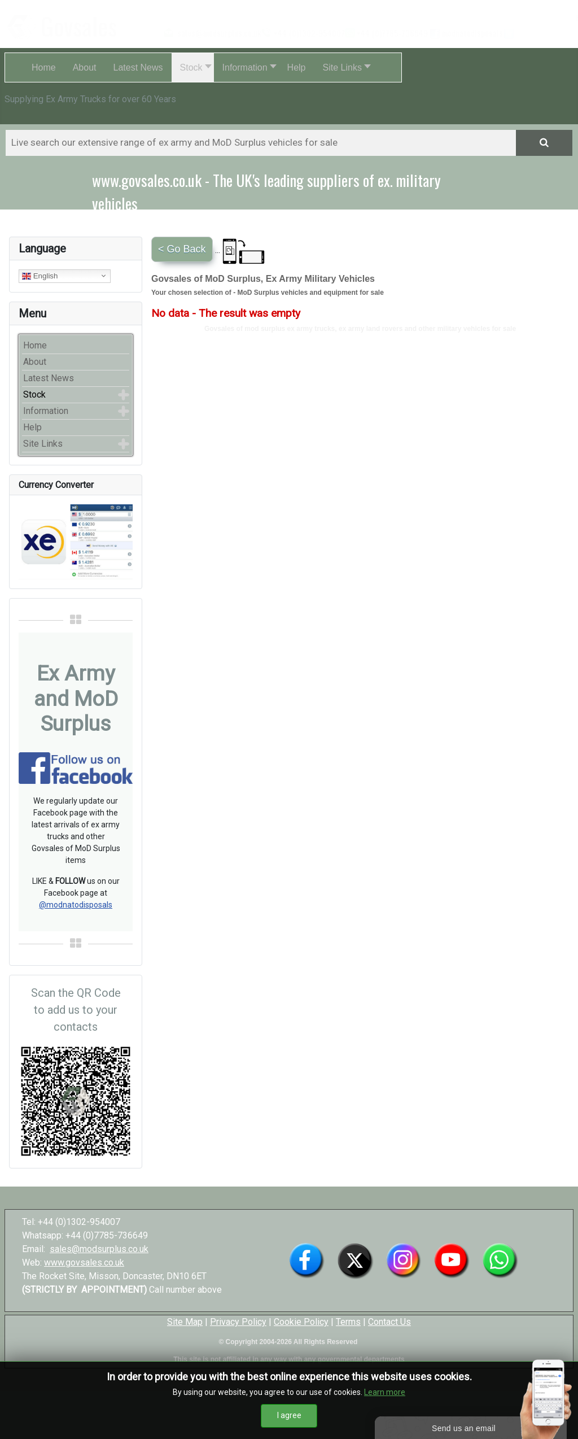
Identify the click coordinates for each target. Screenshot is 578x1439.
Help (32, 427)
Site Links (43, 443)
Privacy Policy (238, 1321)
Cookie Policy (301, 1321)
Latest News (48, 378)
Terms (348, 1321)
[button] (193, 67)
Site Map (185, 1321)
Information (45, 410)
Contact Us (389, 1321)
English (40, 275)
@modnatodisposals (75, 904)
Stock (34, 394)
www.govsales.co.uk (84, 1262)
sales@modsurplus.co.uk (99, 1249)
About (34, 361)
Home (35, 345)
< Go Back (182, 249)
